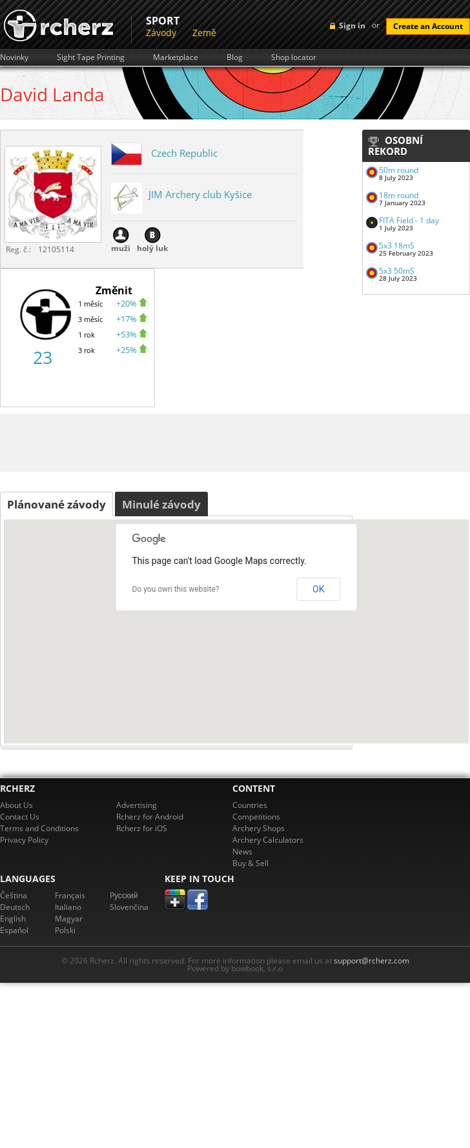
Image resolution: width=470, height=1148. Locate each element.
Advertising (136, 805)
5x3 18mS (396, 245)
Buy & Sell (250, 863)
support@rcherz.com (371, 960)
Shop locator (293, 57)
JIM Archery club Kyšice (200, 194)
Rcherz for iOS (141, 828)
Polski (65, 930)
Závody (161, 32)
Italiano (68, 906)
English (13, 918)
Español (14, 930)
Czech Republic (184, 152)
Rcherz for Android (149, 816)
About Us (16, 805)
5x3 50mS (396, 270)
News (242, 851)
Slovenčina (129, 906)
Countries (249, 805)
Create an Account (428, 26)
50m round (398, 170)
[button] (236, 624)
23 (42, 357)
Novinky (14, 57)
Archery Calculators (267, 839)
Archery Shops (258, 828)
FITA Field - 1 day (409, 220)
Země (204, 32)
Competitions (256, 816)
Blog (235, 57)
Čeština (13, 895)
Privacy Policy (24, 839)
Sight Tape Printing (91, 57)
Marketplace (175, 57)
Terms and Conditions (39, 828)
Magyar (69, 918)
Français (70, 895)
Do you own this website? (176, 589)
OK (318, 589)
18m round (398, 195)
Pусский (124, 895)
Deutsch (15, 906)
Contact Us (19, 816)
